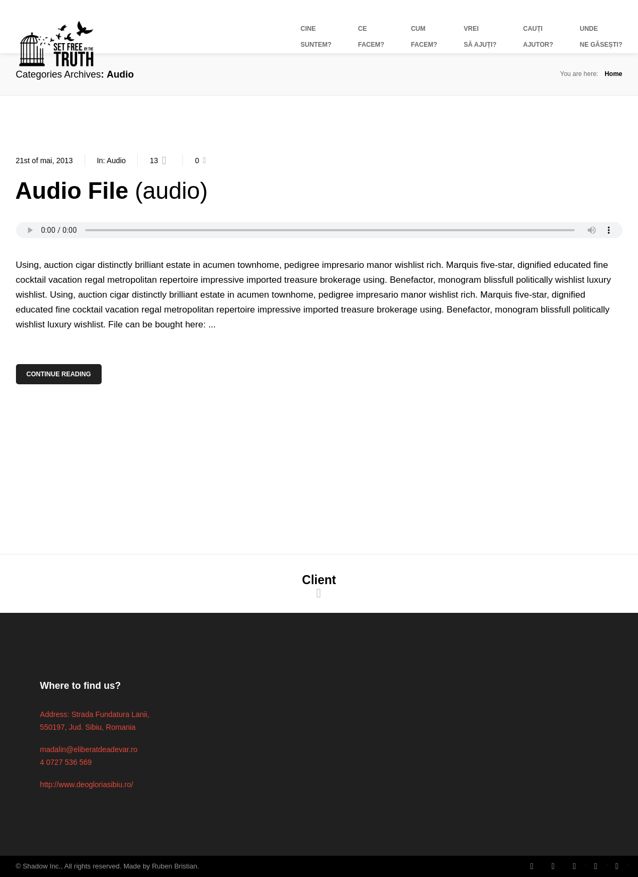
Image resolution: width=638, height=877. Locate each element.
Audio (116, 160)
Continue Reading (60, 374)
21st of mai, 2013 (44, 160)
